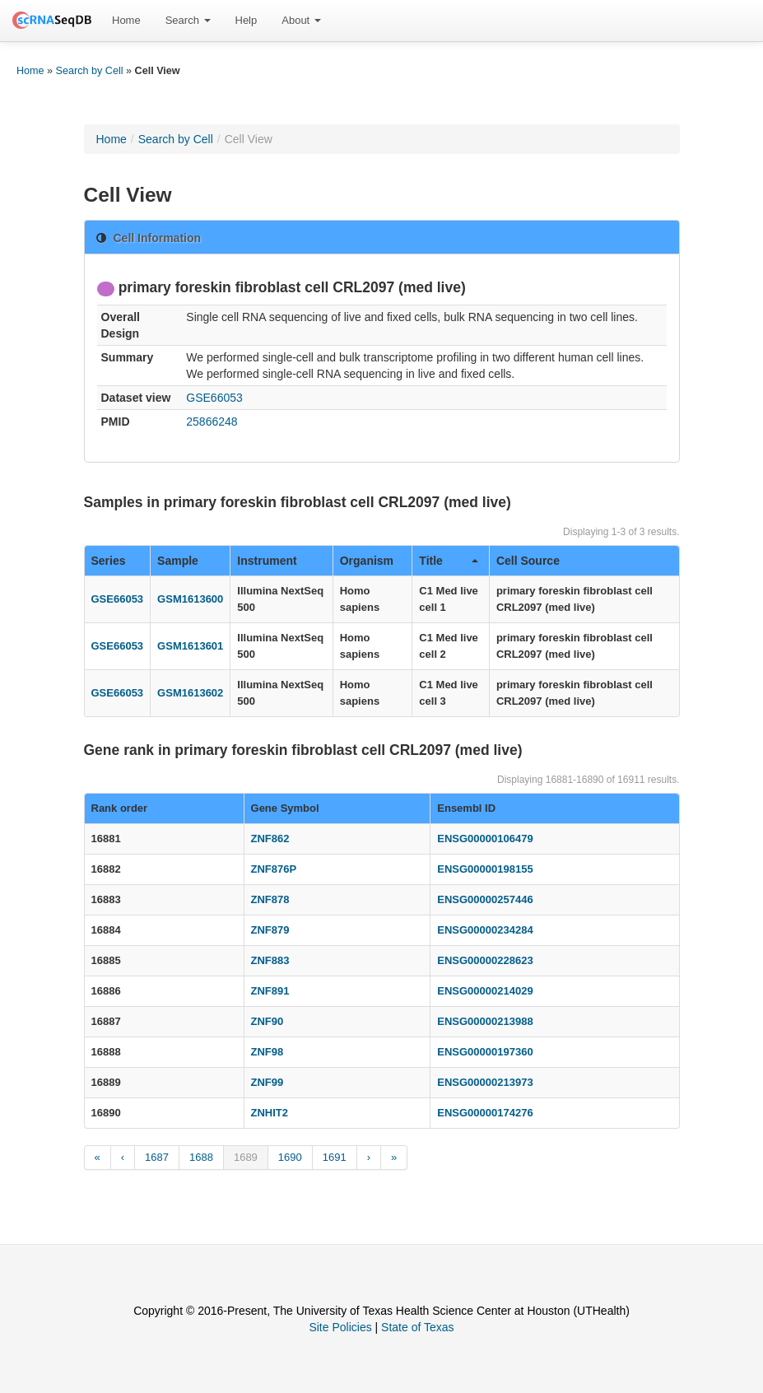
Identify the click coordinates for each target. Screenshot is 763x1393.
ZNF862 (270, 838)
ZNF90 (267, 1021)
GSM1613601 (190, 646)
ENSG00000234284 (485, 930)
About (301, 20)
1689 (246, 1157)
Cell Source (528, 560)
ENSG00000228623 (485, 960)
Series (108, 560)
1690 (290, 1157)
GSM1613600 (190, 599)
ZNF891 (270, 991)
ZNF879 (270, 930)
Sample (177, 560)
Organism (366, 560)
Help (246, 20)
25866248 (211, 421)
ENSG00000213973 (485, 1082)
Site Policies (340, 1327)
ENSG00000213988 (485, 1021)
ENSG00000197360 (485, 1052)
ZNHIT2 (270, 1112)
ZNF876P (274, 869)
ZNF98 (267, 1052)
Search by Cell (89, 71)
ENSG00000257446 (485, 899)
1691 (335, 1157)
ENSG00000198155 (485, 869)
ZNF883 (270, 960)
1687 (157, 1157)
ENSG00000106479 (485, 838)
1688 (201, 1157)
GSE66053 (214, 397)
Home (126, 20)
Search (188, 20)
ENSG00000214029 (485, 991)
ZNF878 (270, 899)
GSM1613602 (190, 693)
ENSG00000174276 (485, 1112)
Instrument (266, 560)
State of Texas (417, 1327)
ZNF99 (267, 1082)
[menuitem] (126, 20)
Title (448, 560)
